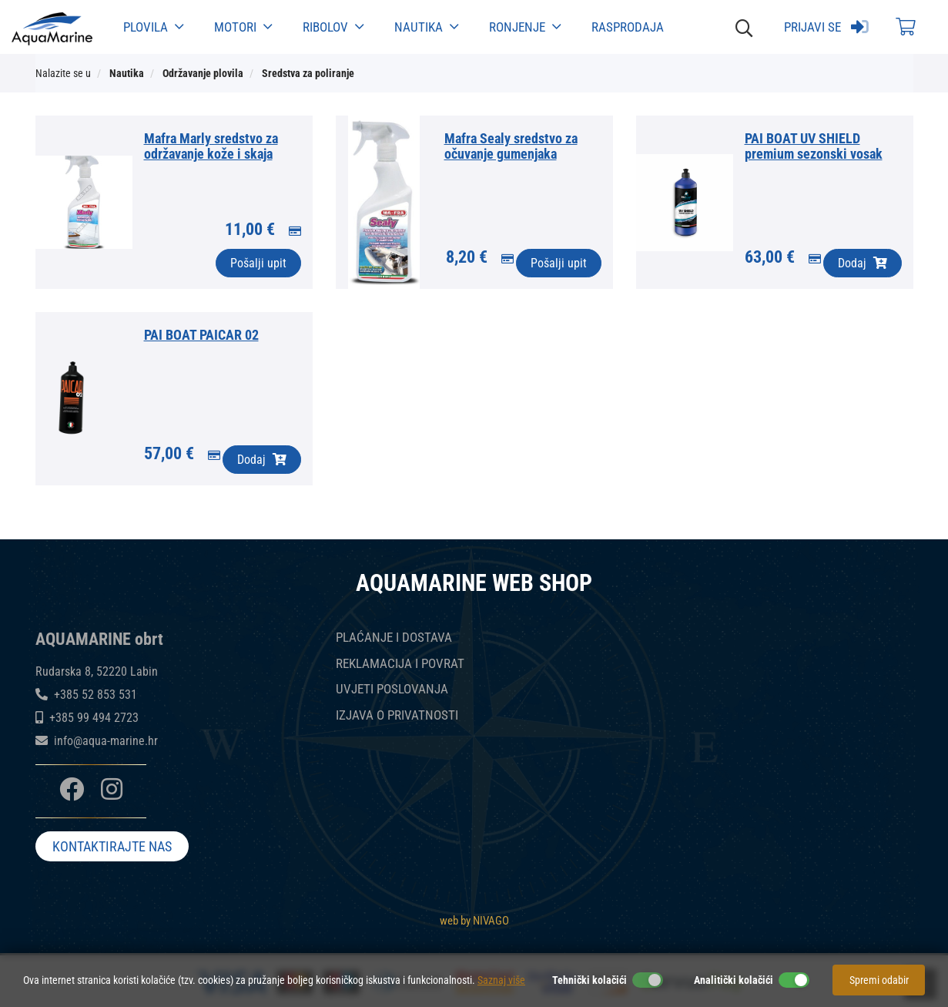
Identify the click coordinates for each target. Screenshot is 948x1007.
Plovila (153, 27)
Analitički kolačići (733, 980)
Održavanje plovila (202, 73)
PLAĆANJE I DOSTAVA (394, 637)
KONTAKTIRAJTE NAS (112, 849)
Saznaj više (501, 980)
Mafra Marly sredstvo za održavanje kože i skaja (211, 146)
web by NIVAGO (474, 918)
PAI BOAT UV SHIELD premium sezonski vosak (814, 146)
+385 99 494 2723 (94, 717)
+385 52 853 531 (95, 694)
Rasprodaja (627, 27)
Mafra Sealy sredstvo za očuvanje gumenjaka (511, 146)
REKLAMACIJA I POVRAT (400, 663)
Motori (243, 27)
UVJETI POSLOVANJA (392, 689)
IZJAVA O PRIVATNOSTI (397, 715)
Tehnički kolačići (589, 980)
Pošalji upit (258, 263)
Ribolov (333, 27)
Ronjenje (525, 27)
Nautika (426, 27)
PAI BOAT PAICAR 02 (201, 335)
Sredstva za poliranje (308, 73)
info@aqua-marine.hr (106, 740)
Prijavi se (826, 27)
